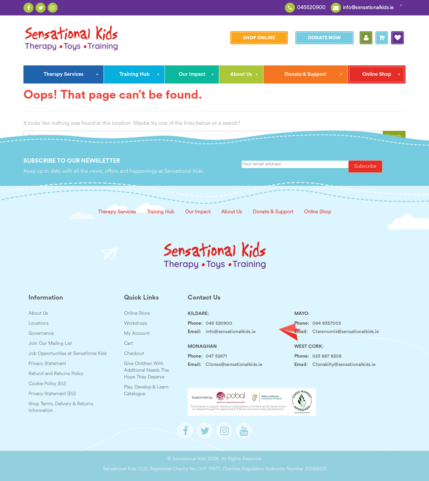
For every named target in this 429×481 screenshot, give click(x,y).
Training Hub (160, 212)
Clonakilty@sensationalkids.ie (344, 364)
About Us (231, 212)
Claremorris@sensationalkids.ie (345, 331)
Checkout (134, 353)
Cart (128, 343)
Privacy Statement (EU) (52, 393)
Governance (41, 333)
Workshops (135, 323)
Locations (38, 323)
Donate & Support (273, 212)
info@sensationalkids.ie (368, 7)
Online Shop (317, 212)
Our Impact (197, 212)
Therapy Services (117, 212)
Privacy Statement (47, 363)
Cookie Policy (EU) (47, 383)
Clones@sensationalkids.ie (234, 364)
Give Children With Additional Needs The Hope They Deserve (146, 370)
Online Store (137, 313)
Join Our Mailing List (50, 343)
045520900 (311, 7)
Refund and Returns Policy (55, 373)
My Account (137, 333)
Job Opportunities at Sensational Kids (67, 353)
